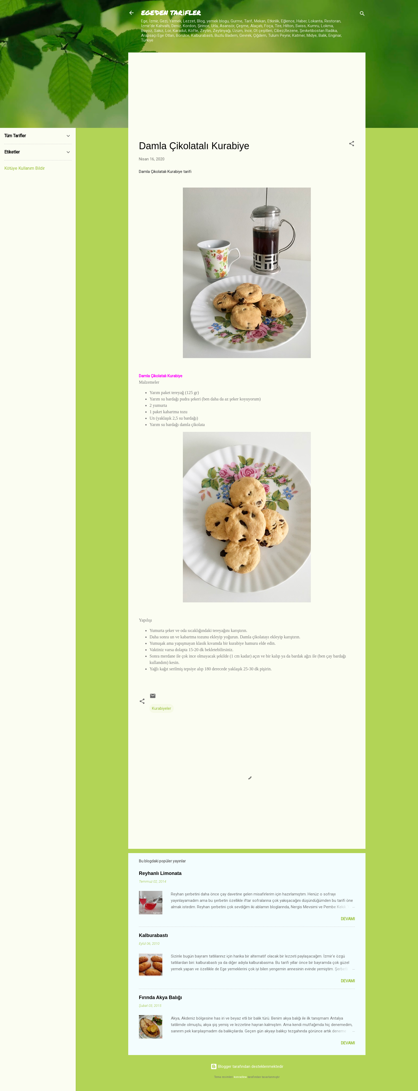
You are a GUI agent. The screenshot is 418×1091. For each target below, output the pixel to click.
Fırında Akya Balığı (160, 997)
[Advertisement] (247, 100)
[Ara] (362, 14)
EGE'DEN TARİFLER (171, 12)
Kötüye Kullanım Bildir (24, 168)
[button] (351, 144)
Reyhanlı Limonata (160, 873)
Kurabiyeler (161, 708)
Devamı (348, 918)
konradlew (240, 1077)
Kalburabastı (153, 935)
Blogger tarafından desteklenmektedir (247, 1066)
